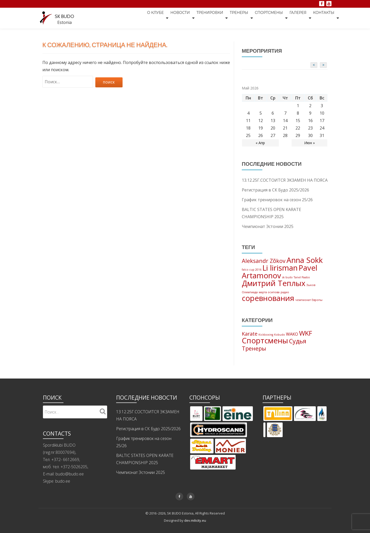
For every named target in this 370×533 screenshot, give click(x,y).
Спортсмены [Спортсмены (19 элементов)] (265, 349)
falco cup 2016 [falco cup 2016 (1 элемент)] (251, 271)
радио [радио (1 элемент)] (285, 296)
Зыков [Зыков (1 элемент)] (310, 289)
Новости (167, 17)
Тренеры (231, 17)
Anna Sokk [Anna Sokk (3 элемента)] (304, 260)
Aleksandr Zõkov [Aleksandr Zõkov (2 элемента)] (263, 261)
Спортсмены (264, 17)
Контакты (323, 17)
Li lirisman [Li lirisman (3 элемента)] (280, 269)
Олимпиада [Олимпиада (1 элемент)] (250, 296)
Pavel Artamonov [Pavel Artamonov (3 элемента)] (279, 273)
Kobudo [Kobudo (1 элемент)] (279, 341)
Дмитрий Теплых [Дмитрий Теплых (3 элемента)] (273, 287)
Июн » (309, 142)
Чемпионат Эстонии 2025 (267, 226)
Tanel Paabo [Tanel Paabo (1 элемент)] (302, 280)
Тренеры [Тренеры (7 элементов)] (254, 357)
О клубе (140, 17)
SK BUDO (67, 15)
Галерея (295, 17)
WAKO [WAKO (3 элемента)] (292, 341)
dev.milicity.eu (195, 529)
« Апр (260, 142)
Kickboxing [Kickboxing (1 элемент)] (265, 341)
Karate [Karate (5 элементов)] (249, 340)
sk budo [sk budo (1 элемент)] (287, 280)
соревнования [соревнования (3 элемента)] (268, 304)
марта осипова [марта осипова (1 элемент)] (269, 296)
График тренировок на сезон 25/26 (277, 199)
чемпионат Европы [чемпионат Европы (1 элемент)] (308, 305)
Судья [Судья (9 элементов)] (297, 349)
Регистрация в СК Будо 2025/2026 (275, 189)
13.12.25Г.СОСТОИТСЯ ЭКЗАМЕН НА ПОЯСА (285, 180)
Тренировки (199, 17)
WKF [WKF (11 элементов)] (305, 340)
